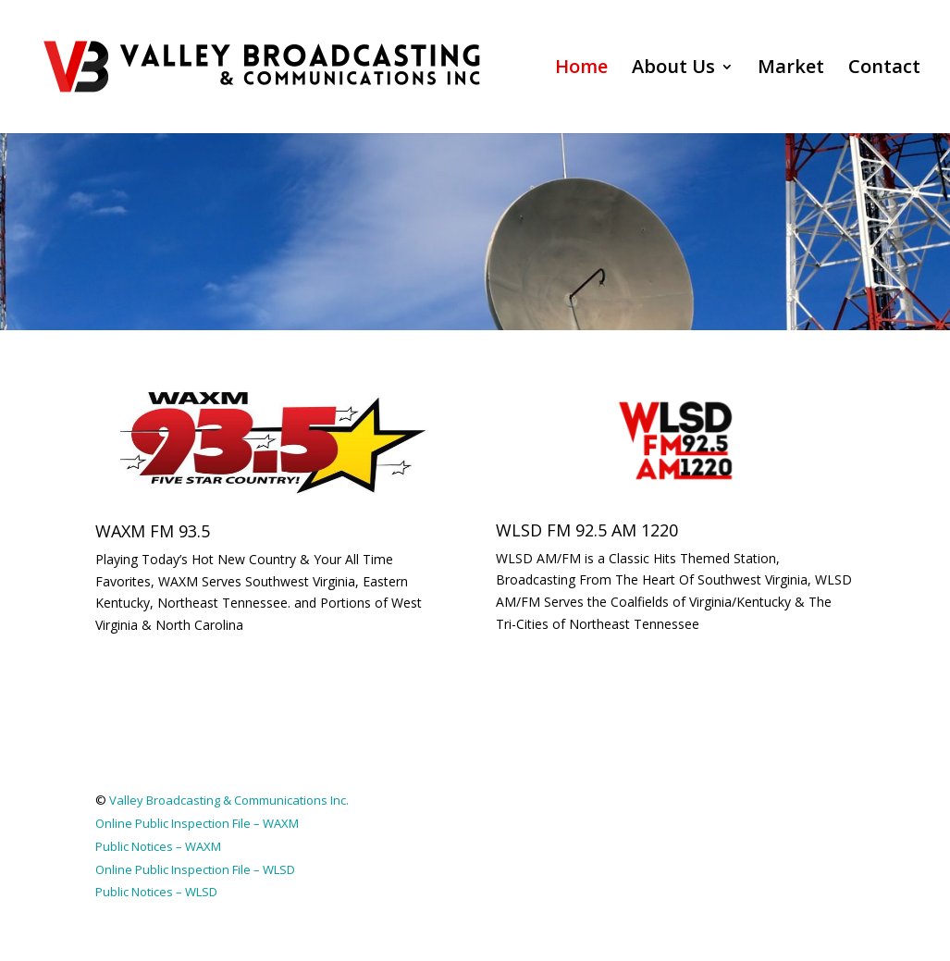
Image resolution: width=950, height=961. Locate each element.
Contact (884, 69)
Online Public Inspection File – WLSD (195, 869)
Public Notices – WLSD (156, 891)
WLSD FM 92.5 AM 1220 (587, 530)
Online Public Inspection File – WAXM (197, 823)
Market (791, 69)
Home (581, 69)
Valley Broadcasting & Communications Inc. (229, 800)
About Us (673, 69)
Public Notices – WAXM (158, 846)
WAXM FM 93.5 (152, 531)
